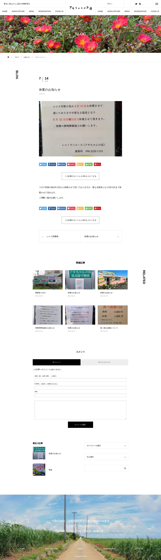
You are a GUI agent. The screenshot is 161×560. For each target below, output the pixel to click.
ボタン (109, 4)
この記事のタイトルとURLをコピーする (80, 176)
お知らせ (42, 94)
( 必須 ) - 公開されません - (47, 384)
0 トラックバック (104, 362)
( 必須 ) (45, 376)
